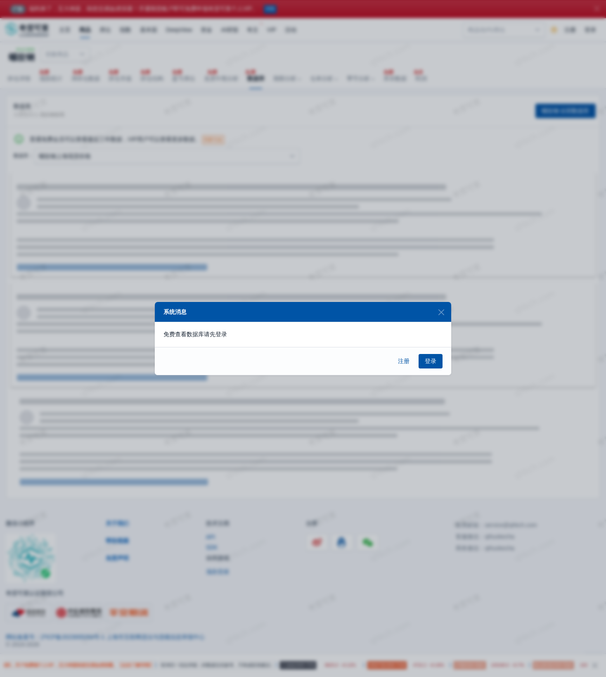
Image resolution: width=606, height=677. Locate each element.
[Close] (441, 312)
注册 (404, 361)
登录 (430, 361)
